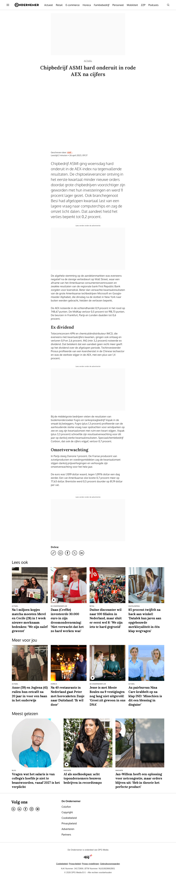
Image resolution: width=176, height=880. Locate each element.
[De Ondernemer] (27, 5)
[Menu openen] (8, 5)
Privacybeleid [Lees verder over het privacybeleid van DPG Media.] (75, 864)
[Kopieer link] (53, 552)
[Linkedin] (19, 809)
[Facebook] (25, 809)
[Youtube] (38, 809)
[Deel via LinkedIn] (81, 552)
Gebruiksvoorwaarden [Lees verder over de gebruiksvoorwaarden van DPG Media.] (110, 864)
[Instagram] (32, 809)
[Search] (168, 5)
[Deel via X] (74, 552)
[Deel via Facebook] (67, 552)
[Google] (13, 809)
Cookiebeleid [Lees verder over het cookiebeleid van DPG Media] (62, 864)
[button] (90, 864)
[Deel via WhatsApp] (60, 552)
